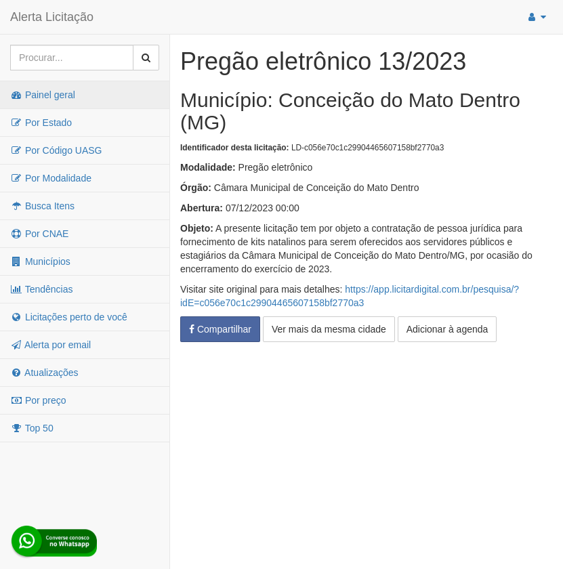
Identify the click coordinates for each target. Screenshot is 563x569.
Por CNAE (39, 233)
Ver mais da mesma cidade (329, 329)
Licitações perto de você (68, 317)
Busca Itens (42, 206)
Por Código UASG (56, 150)
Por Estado (41, 122)
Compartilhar (220, 329)
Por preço (38, 400)
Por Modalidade (50, 178)
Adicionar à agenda (447, 329)
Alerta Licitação (51, 17)
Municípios (40, 261)
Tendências (41, 289)
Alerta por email (50, 344)
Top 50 (32, 428)
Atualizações (44, 372)
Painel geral (42, 94)
